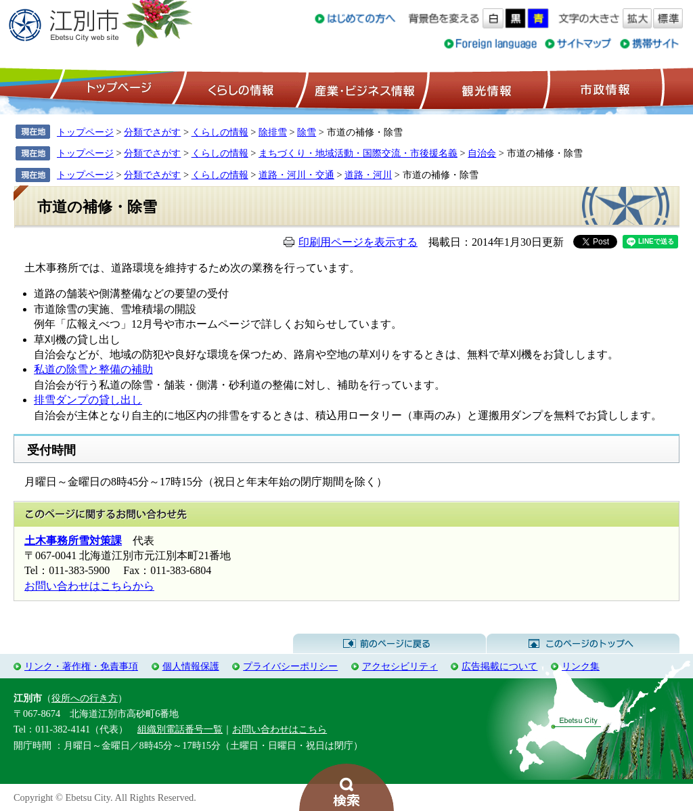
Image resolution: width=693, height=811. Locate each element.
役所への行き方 (84, 698)
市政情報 (604, 88)
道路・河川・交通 (296, 174)
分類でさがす (152, 132)
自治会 (482, 153)
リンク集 (581, 666)
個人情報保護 (190, 666)
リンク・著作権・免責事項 (81, 666)
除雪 (306, 132)
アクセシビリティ (400, 666)
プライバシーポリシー (290, 666)
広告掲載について (499, 666)
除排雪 (273, 132)
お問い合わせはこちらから (89, 586)
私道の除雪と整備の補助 (93, 369)
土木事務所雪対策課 (73, 540)
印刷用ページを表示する (358, 242)
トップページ (117, 88)
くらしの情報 (239, 88)
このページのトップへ (583, 644)
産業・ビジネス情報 (362, 88)
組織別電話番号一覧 (180, 729)
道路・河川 (368, 174)
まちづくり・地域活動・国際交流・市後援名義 (358, 153)
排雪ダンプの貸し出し (88, 400)
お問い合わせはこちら (279, 729)
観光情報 (485, 88)
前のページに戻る (389, 644)
